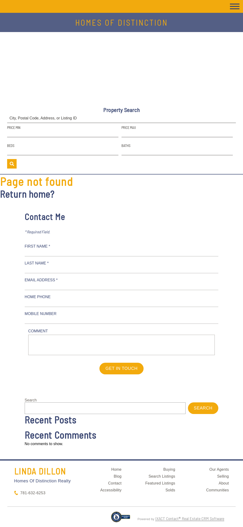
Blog (118, 476)
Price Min (13, 127)
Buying (169, 469)
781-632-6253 (33, 493)
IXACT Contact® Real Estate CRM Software (189, 518)
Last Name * (37, 263)
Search (31, 400)
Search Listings (162, 476)
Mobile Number (40, 314)
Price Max (129, 127)
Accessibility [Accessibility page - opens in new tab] (111, 490)
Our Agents (219, 469)
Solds (170, 490)
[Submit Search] (12, 164)
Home (116, 469)
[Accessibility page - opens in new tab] (120, 519)
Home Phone (38, 297)
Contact (115, 483)
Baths (126, 145)
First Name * (37, 246)
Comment (38, 331)
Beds (10, 145)
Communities (217, 490)
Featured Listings (160, 483)
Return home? (27, 194)
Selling (223, 476)
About (224, 483)
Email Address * (41, 280)
